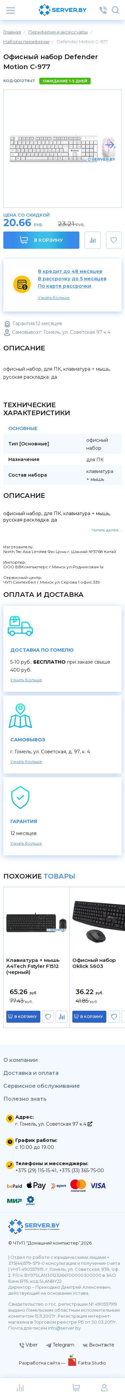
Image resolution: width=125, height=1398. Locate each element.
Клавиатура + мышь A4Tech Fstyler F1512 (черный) (33, 966)
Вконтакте (98, 1345)
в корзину (25, 1016)
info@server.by (64, 1328)
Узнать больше (54, 297)
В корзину (41, 240)
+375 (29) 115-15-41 (36, 1170)
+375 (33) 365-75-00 (81, 1170)
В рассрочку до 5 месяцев (72, 279)
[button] (109, 145)
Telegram (60, 1345)
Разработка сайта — (42, 1362)
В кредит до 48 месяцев (70, 271)
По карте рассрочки (64, 286)
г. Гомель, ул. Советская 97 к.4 (53, 1124)
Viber (28, 1345)
